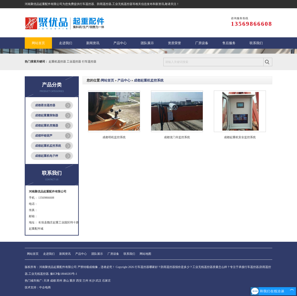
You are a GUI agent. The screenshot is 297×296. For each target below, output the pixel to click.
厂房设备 (113, 253)
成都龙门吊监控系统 (177, 137)
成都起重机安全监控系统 (240, 137)
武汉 (98, 280)
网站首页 (107, 80)
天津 (46, 280)
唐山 (66, 280)
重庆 (72, 280)
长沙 (92, 280)
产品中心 (124, 80)
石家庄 (106, 280)
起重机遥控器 (58, 61)
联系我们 (129, 253)
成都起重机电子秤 (46, 155)
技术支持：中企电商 (38, 287)
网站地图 (145, 253)
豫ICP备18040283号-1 (63, 273)
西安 (79, 280)
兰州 (85, 280)
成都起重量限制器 (46, 115)
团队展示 (97, 253)
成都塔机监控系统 (114, 137)
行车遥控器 (87, 4)
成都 (53, 280)
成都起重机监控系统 (48, 145)
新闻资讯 (65, 253)
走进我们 (49, 253)
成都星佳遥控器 (45, 105)
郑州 (59, 280)
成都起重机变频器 (46, 125)
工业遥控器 (74, 61)
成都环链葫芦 (43, 135)
